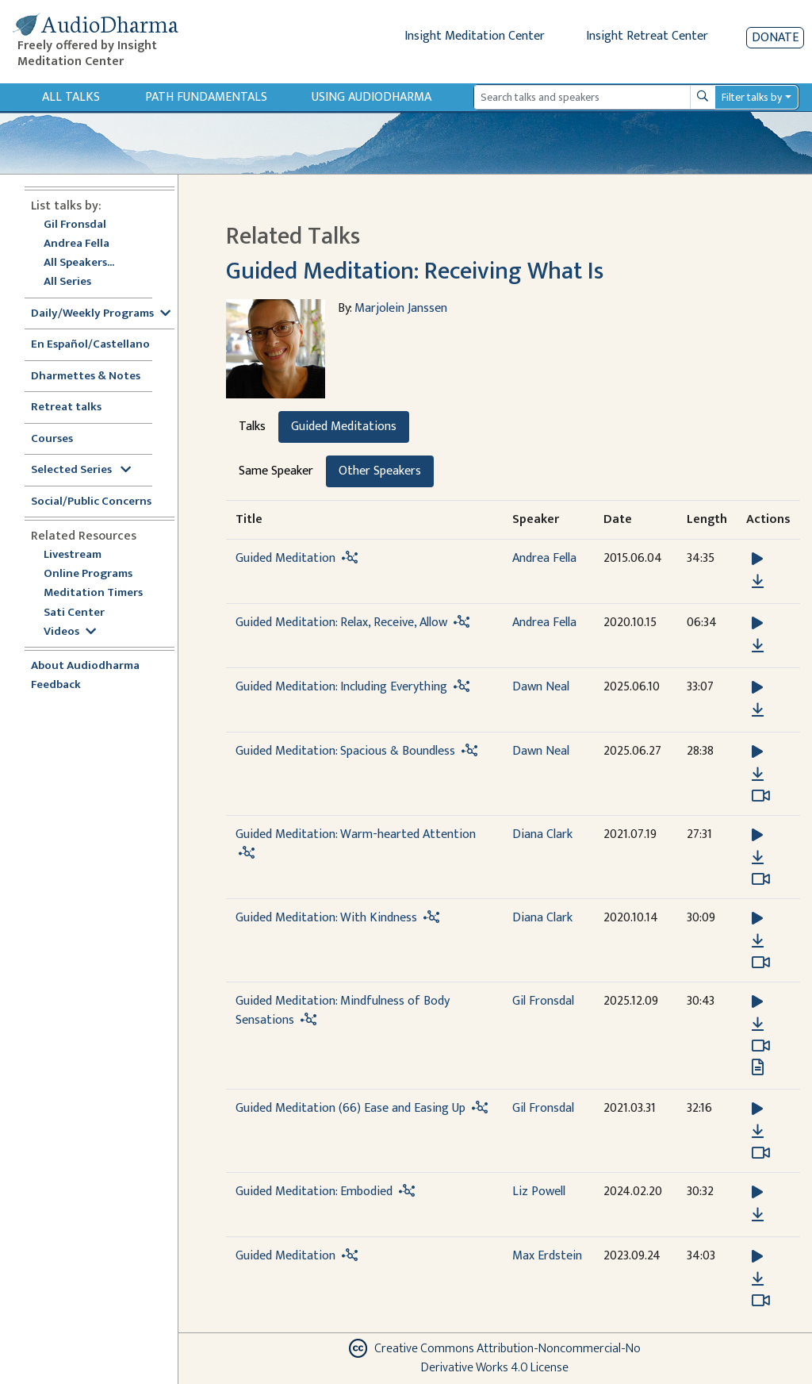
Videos (70, 632)
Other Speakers (380, 471)
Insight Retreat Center (647, 36)
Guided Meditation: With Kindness (326, 917)
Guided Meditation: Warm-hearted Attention (356, 834)
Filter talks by (752, 97)
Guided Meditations (343, 426)
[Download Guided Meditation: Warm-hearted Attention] (757, 858)
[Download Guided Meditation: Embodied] (757, 1215)
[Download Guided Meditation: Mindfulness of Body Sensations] (757, 1024)
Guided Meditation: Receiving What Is (414, 271)
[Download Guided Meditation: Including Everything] (757, 710)
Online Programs (88, 574)
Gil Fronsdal (75, 225)
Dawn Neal (540, 687)
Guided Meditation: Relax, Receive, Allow (341, 622)
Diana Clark (542, 834)
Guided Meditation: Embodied (314, 1191)
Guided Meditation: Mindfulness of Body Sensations (343, 1010)
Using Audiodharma (371, 97)
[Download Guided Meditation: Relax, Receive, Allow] (757, 646)
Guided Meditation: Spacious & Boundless (345, 751)
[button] (757, 559)
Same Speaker (276, 471)
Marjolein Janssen (400, 308)
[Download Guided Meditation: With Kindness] (757, 941)
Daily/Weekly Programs (100, 314)
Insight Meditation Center (474, 36)
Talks (252, 426)
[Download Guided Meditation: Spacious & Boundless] (757, 774)
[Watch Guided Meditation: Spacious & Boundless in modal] (761, 796)
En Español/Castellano (90, 345)
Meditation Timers (93, 593)
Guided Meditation (285, 558)
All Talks (71, 97)
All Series (67, 282)
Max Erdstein (547, 1256)
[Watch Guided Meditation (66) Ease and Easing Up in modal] (761, 1153)
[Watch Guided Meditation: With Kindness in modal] (761, 962)
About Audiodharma (85, 666)
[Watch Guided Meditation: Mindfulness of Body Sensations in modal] (761, 1046)
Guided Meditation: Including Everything (341, 687)
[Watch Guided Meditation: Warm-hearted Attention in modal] (761, 879)
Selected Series (81, 470)
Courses (52, 439)
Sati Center (74, 613)
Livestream (73, 555)
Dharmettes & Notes (85, 376)
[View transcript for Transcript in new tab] (757, 1067)
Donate (775, 37)
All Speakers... (79, 263)
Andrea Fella (76, 244)
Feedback (56, 685)
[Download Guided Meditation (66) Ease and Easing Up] (757, 1132)
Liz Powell (538, 1191)
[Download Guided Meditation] (757, 582)
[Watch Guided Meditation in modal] (761, 1300)
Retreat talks (66, 407)
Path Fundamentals (206, 97)
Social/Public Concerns (91, 502)
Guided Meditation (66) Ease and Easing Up (350, 1108)
